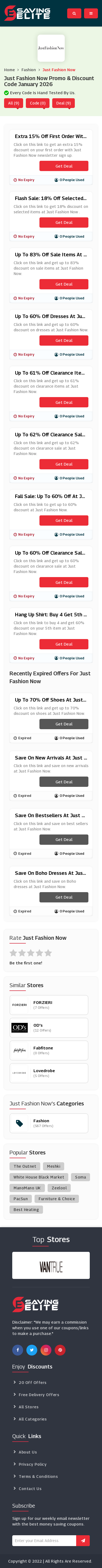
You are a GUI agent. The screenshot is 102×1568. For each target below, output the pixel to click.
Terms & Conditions (38, 1476)
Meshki (53, 1166)
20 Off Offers (33, 1382)
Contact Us (30, 1488)
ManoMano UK (27, 1188)
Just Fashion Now (59, 69)
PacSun (21, 1198)
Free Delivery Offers (39, 1394)
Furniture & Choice (57, 1198)
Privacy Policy (33, 1464)
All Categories (33, 1419)
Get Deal (63, 165)
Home (9, 69)
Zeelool (59, 1188)
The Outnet (25, 1166)
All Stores (28, 1407)
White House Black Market (39, 1177)
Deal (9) (63, 103)
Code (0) (37, 103)
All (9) (13, 103)
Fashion (28, 69)
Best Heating (26, 1209)
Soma (80, 1177)
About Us (28, 1452)
